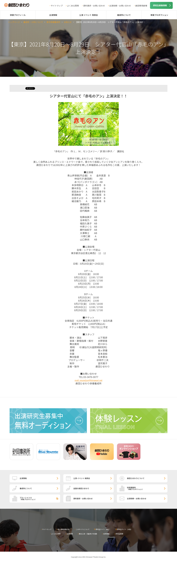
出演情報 (53, 15)
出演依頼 (70, 534)
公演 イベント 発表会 (88, 15)
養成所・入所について (33, 22)
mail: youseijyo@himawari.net (88, 380)
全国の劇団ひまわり (81, 488)
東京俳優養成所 (53, 22)
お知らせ (68, 22)
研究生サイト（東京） (103, 529)
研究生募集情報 (160, 5)
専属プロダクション (159, 15)
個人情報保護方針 (64, 529)
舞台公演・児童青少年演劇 (88, 534)
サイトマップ (57, 5)
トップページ (14, 22)
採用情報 (106, 534)
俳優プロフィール (18, 15)
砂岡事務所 (147, 488)
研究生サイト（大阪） (124, 529)
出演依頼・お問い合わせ (120, 5)
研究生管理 (119, 534)
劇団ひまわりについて (135, 478)
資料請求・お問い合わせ (94, 5)
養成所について (124, 15)
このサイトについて (83, 529)
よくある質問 (73, 5)
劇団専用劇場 (141, 5)
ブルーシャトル (40, 498)
